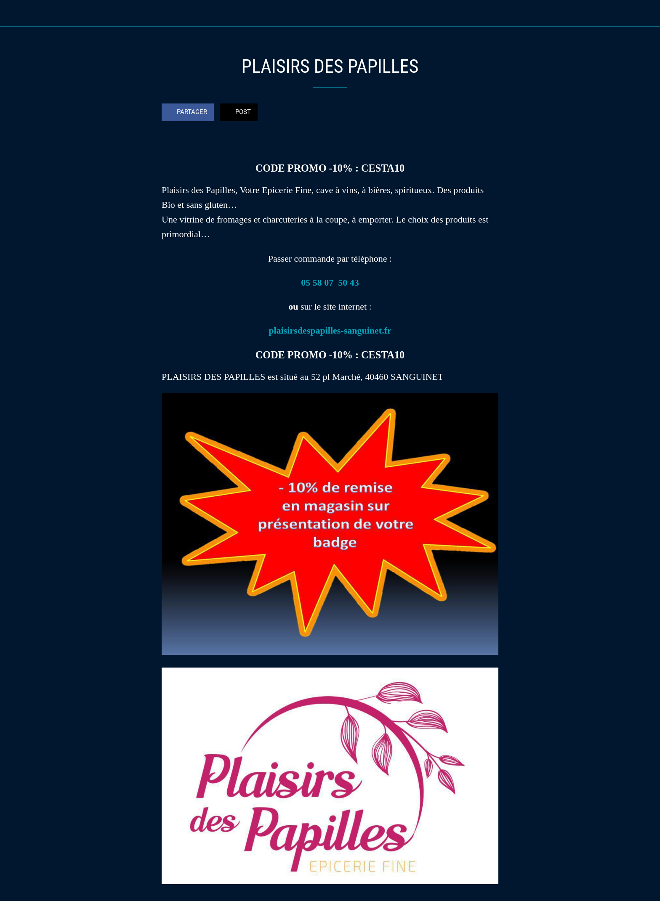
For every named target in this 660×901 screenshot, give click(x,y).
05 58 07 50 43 (330, 282)
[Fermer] (17, 13)
